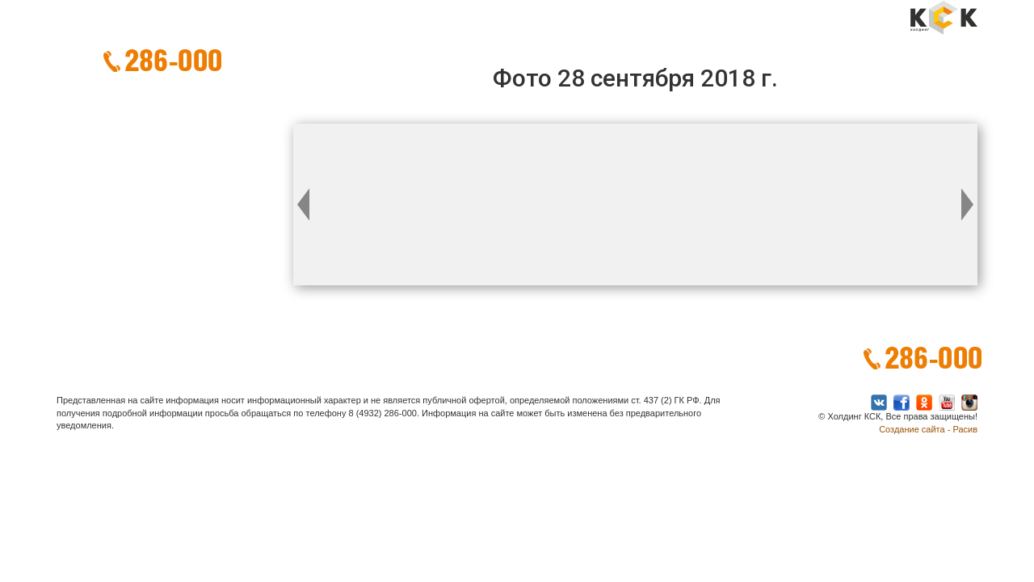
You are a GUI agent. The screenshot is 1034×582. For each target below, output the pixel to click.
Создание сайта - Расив (928, 429)
